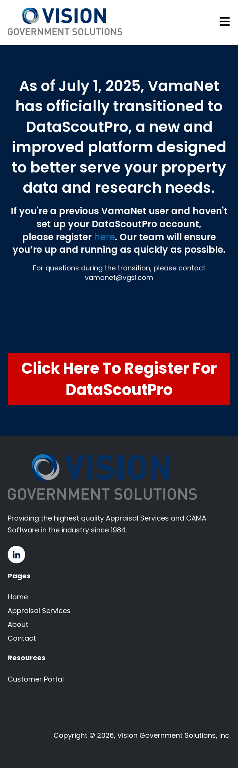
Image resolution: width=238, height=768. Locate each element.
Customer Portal (36, 679)
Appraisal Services (39, 610)
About (18, 624)
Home (18, 597)
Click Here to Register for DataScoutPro (119, 379)
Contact (22, 638)
